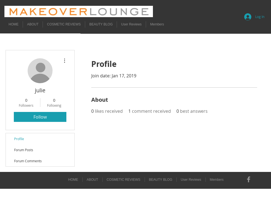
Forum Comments (28, 161)
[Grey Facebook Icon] (248, 179)
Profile (19, 139)
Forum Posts (23, 150)
